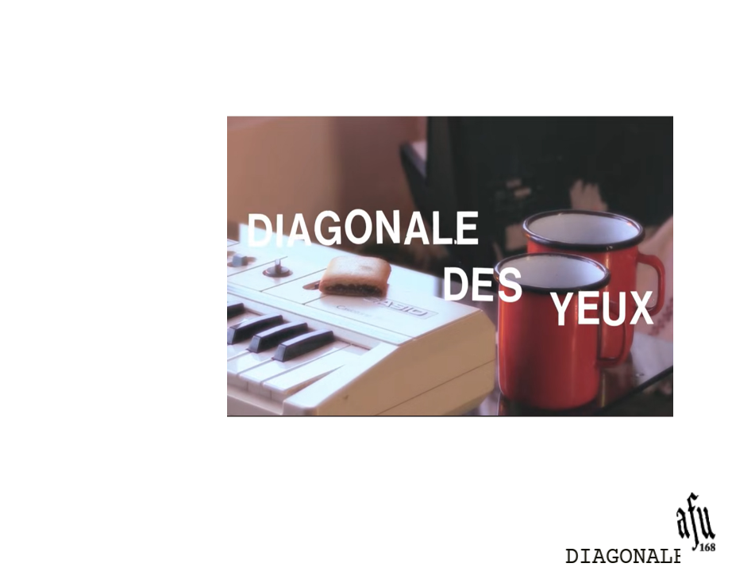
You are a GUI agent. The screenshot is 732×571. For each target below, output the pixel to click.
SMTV (173, 223)
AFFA (176, 283)
